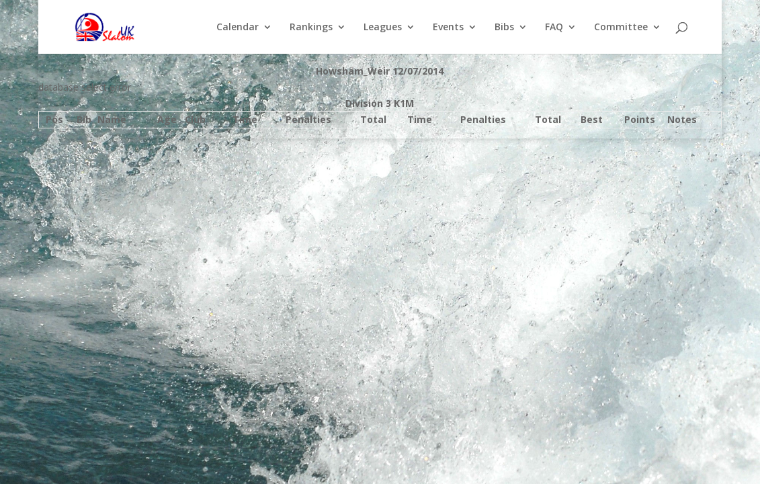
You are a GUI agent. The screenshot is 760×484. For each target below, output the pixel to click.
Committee (621, 27)
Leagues (383, 27)
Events (448, 27)
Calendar (237, 27)
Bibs (504, 27)
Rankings (311, 27)
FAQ (554, 27)
